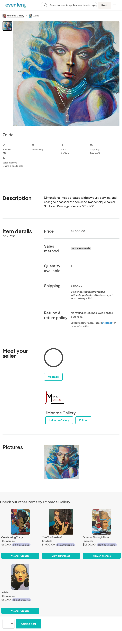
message (107, 322)
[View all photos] (66, 74)
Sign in (104, 5)
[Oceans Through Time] (102, 522)
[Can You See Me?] (61, 522)
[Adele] (20, 577)
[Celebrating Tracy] (20, 522)
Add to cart (28, 623)
